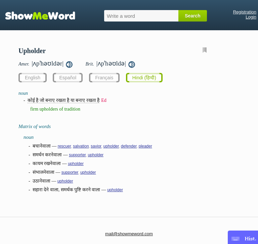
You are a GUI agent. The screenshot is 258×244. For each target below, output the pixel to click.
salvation (81, 146)
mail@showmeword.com (129, 233)
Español (67, 77)
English (32, 77)
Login (251, 16)
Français (104, 77)
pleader (145, 146)
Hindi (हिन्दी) (144, 77)
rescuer (64, 146)
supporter (77, 155)
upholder (111, 146)
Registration (244, 11)
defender (129, 146)
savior (96, 146)
